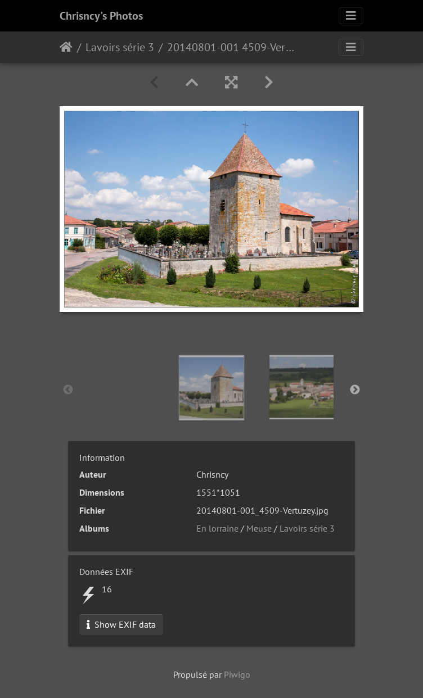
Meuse (259, 528)
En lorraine (217, 528)
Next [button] (355, 390)
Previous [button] (68, 390)
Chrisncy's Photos (101, 15)
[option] (211, 387)
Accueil (66, 47)
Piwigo (237, 674)
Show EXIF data (121, 624)
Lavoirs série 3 (120, 47)
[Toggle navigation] (351, 15)
